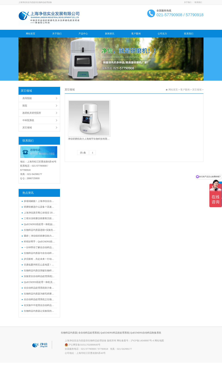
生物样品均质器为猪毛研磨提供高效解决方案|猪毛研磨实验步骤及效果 (39, 293)
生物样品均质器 (69, 332)
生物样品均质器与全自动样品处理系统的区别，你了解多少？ (39, 253)
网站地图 (159, 340)
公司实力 (162, 33)
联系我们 (198, 2)
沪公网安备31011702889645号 (82, 344)
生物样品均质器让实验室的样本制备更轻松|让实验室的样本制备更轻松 (39, 311)
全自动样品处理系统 (88, 332)
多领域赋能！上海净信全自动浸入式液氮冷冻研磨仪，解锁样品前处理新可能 (39, 201)
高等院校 (27, 98)
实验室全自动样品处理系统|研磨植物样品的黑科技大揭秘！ (39, 276)
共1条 (83, 152)
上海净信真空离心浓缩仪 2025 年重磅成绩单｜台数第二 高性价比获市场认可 (39, 212)
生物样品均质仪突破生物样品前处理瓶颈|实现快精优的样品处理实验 (39, 270)
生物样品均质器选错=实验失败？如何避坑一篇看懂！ (39, 230)
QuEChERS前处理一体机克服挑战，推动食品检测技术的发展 (39, 282)
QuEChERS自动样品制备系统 (145, 332)
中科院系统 (28, 120)
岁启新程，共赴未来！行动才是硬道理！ (39, 259)
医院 (25, 105)
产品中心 (83, 33)
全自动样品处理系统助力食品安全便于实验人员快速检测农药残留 (39, 287)
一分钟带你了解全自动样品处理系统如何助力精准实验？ (39, 247)
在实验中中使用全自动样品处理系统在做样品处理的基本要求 (39, 305)
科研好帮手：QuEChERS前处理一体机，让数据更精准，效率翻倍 (39, 241)
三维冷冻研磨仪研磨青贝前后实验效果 (39, 218)
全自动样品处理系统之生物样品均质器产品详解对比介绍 (39, 299)
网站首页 (30, 33)
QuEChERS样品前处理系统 (114, 332)
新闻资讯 (109, 33)
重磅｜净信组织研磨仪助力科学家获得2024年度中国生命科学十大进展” (39, 235)
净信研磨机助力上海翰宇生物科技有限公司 (89, 138)
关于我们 (187, 2)
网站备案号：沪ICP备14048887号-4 (135, 340)
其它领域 (26, 90)
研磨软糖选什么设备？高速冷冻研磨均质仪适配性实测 (39, 206)
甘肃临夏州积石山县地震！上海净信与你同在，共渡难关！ (39, 264)
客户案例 (136, 33)
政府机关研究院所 (32, 113)
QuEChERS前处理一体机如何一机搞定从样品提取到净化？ (39, 224)
